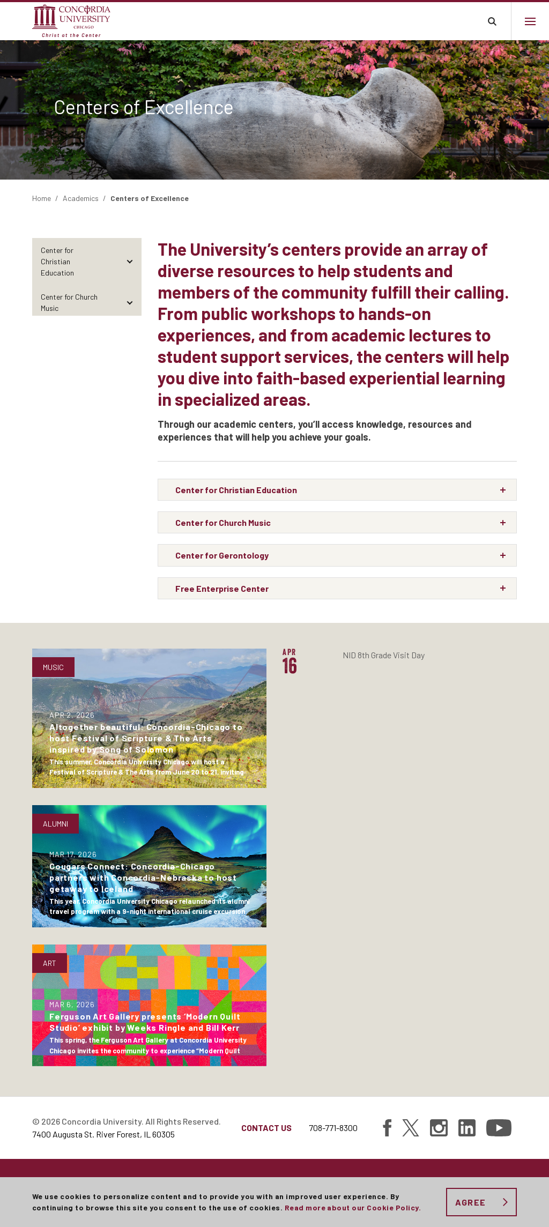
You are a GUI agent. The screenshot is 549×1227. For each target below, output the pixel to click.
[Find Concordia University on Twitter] (411, 1128)
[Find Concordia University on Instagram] (439, 1128)
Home (41, 198)
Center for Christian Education (57, 261)
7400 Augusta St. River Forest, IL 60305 (103, 1134)
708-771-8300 (333, 1127)
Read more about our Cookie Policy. (353, 1207)
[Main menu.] (530, 21)
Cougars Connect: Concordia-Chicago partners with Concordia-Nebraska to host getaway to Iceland (143, 877)
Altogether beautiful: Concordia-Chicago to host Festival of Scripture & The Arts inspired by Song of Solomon (146, 738)
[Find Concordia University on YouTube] (499, 1128)
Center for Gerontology (78, 332)
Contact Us (266, 1127)
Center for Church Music (69, 302)
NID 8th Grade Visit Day (384, 655)
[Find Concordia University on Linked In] (467, 1128)
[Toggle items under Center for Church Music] (129, 302)
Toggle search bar (492, 21)
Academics (81, 198)
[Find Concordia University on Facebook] (387, 1128)
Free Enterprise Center (77, 356)
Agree (470, 1202)
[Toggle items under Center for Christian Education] (129, 261)
